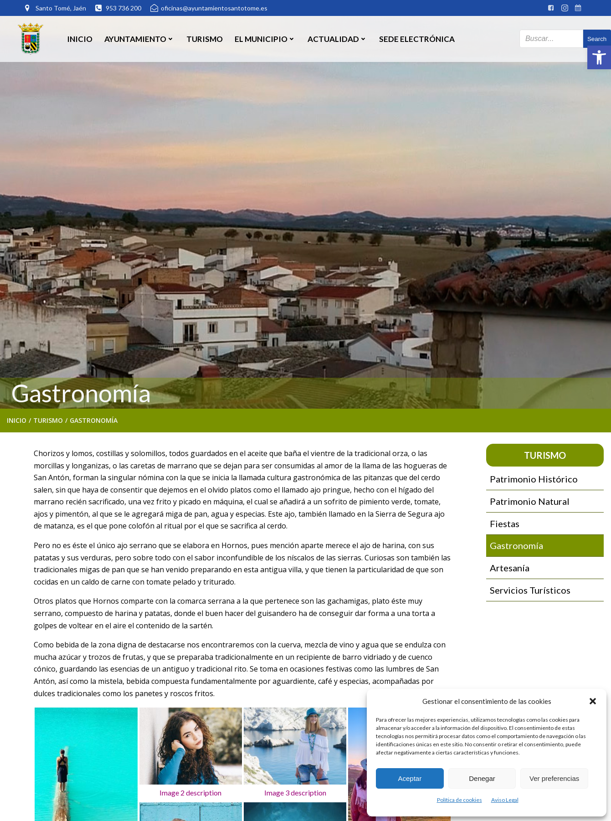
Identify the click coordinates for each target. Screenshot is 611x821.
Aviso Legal (505, 799)
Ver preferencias (554, 778)
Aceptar (409, 778)
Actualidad (337, 38)
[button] (599, 57)
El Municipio (265, 38)
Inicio (79, 38)
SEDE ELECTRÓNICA (417, 38)
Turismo (204, 38)
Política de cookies (459, 799)
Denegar (482, 778)
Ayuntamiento (139, 38)
